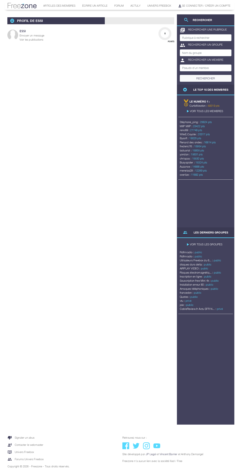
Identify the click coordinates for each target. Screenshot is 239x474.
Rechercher (205, 78)
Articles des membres (59, 5)
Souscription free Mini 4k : (195, 280)
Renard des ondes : (192, 142)
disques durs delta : (192, 264)
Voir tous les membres (206, 111)
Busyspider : (187, 162)
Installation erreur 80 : (193, 284)
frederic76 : (187, 146)
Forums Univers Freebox (26, 459)
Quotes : (185, 296)
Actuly (135, 5)
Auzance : (186, 166)
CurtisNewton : (198, 105)
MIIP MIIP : (186, 126)
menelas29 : (187, 170)
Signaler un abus (21, 438)
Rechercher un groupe (201, 45)
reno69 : (185, 130)
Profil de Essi (30, 21)
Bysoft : (184, 138)
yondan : (185, 154)
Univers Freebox (159, 5)
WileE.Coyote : (189, 134)
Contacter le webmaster (25, 445)
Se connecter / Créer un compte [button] (204, 5)
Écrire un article (95, 5)
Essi (23, 31)
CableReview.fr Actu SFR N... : (198, 308)
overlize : (185, 174)
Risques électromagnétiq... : (197, 272)
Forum (119, 5)
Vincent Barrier (168, 454)
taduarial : (186, 150)
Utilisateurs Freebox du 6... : (197, 260)
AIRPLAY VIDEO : (190, 268)
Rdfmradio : (187, 252)
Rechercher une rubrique (203, 30)
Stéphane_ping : (190, 122)
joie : (183, 304)
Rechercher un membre (201, 60)
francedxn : (187, 292)
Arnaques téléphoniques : (195, 288)
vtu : (183, 300)
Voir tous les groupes (206, 244)
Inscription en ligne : (192, 276)
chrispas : (186, 158)
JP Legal (151, 454)
